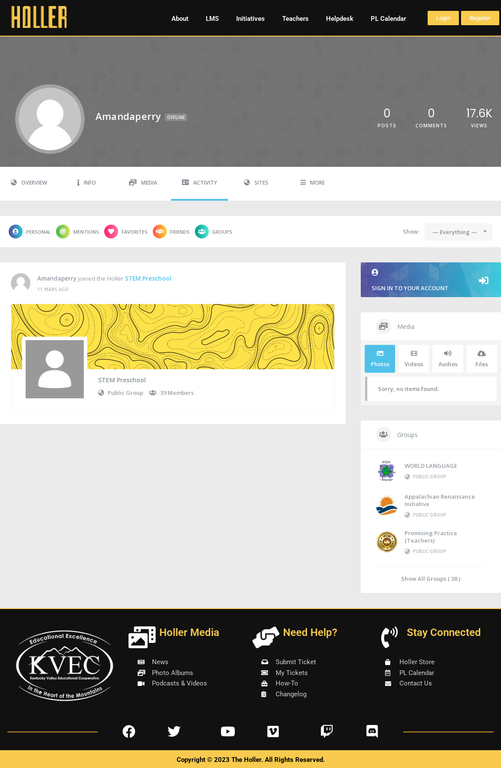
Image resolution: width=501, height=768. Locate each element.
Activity (199, 182)
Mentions (77, 231)
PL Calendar (388, 19)
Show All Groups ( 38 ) (430, 578)
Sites (256, 182)
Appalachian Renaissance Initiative (440, 500)
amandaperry (56, 278)
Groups (213, 231)
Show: (411, 231)
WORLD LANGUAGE (431, 466)
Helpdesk (339, 19)
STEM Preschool (148, 278)
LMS (212, 19)
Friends (171, 231)
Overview (29, 182)
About (179, 19)
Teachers (295, 19)
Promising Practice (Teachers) (431, 536)
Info (86, 182)
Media (143, 182)
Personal (30, 231)
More (312, 182)
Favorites (126, 231)
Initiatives (250, 19)
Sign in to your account (431, 280)
